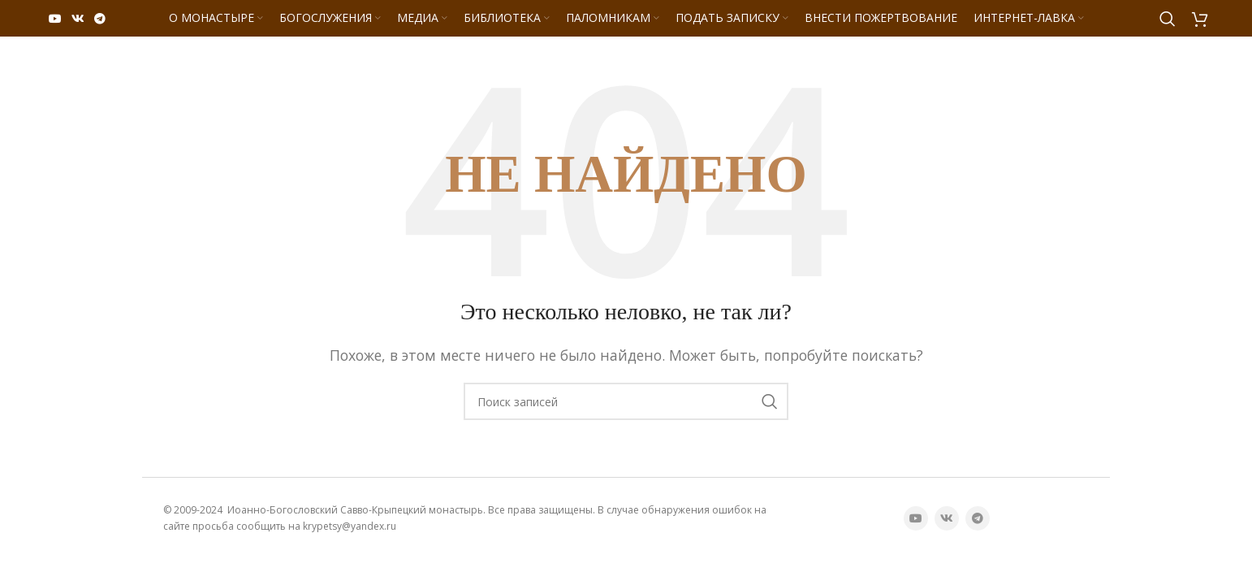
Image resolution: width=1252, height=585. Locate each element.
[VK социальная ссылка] (78, 18)
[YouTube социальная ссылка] (55, 18)
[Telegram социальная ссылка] (99, 18)
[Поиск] (1167, 18)
